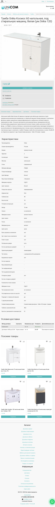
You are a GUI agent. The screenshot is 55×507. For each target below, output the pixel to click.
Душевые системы (27, 442)
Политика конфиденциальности (27, 486)
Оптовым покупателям (27, 483)
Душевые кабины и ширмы (27, 455)
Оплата (27, 475)
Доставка (26, 111)
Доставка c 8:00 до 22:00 (8, 104)
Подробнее (13, 376)
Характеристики (17, 111)
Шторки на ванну (27, 445)
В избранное (8, 95)
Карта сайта (27, 489)
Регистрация (50, 1)
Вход (43, 1)
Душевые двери (27, 429)
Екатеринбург (27, 495)
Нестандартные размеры (27, 461)
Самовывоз (5, 102)
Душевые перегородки (27, 431)
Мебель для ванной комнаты (27, 453)
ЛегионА (32, 503)
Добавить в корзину (27, 88)
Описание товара (5, 111)
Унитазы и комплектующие (27, 447)
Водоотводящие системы (27, 450)
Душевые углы (27, 434)
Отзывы (27, 478)
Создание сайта (24, 503)
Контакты (27, 481)
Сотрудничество (27, 470)
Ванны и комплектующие (27, 458)
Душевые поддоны (27, 439)
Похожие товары (35, 111)
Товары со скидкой (27, 463)
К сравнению (8, 98)
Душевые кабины (27, 437)
